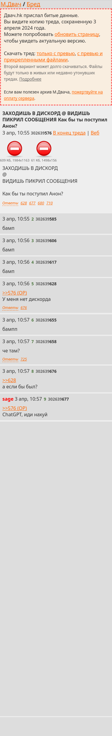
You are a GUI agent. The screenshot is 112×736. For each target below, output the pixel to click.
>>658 (9, 520)
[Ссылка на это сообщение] (41, 133)
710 (49, 203)
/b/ (23, 688)
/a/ (8, 688)
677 (32, 203)
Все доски (96, 688)
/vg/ (72, 688)
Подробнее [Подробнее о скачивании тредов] (30, 79)
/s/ (57, 688)
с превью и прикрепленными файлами (53, 56)
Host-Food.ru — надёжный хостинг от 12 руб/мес (48, 701)
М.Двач (11, 4)
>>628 (9, 380)
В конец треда (69, 132)
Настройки (16, 674)
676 (24, 307)
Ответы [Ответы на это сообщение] (10, 203)
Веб (95, 132)
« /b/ (9, 660)
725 (24, 359)
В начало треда (38, 660)
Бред (33, 4)
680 (41, 203)
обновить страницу (77, 34)
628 (24, 203)
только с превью (56, 53)
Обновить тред (56, 547)
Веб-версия (77, 660)
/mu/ (40, 688)
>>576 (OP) (14, 292)
